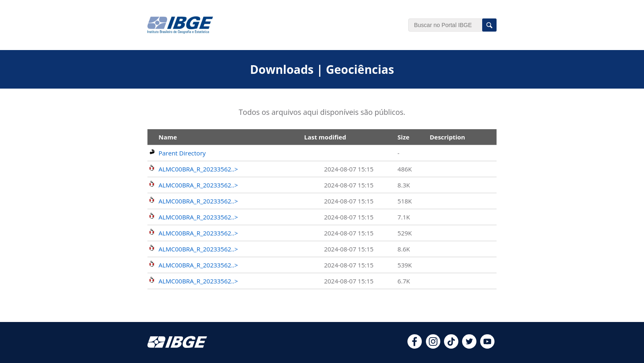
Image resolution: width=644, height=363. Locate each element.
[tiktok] (451, 346)
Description (447, 137)
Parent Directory (182, 153)
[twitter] (469, 346)
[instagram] (433, 346)
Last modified (325, 137)
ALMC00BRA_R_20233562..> (198, 169)
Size (403, 137)
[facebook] (414, 346)
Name (168, 137)
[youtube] (487, 346)
